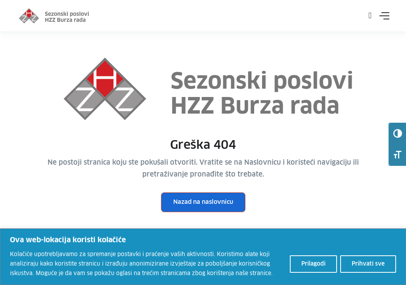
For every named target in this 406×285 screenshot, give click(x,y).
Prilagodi (313, 264)
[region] (203, 256)
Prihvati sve (368, 264)
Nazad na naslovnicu (203, 202)
